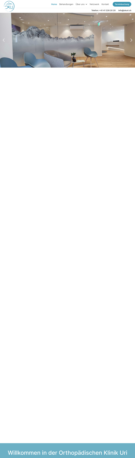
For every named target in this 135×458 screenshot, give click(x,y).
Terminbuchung (122, 4)
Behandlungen (66, 4)
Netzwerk (94, 4)
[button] (81, 4)
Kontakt (105, 4)
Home (54, 4)
